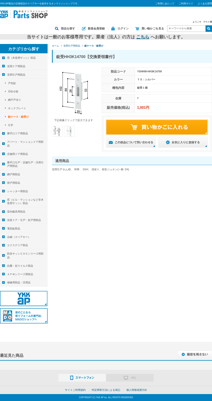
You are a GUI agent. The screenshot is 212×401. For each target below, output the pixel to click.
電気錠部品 (13, 228)
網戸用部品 (13, 174)
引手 (10, 125)
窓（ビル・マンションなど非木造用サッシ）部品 (25, 201)
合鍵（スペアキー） (19, 237)
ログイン (123, 28)
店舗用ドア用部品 (17, 154)
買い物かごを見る (152, 28)
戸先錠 (12, 83)
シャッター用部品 (17, 191)
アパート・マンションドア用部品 (25, 143)
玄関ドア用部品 (16, 66)
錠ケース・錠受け (18, 116)
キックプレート (17, 108)
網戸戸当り (14, 99)
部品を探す (68, 28)
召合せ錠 (13, 91)
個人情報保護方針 (136, 389)
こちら (142, 36)
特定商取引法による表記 (106, 389)
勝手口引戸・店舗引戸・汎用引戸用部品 (25, 164)
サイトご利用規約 (75, 389)
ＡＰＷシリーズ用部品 (20, 274)
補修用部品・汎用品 (19, 282)
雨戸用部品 (13, 182)
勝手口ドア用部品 (17, 133)
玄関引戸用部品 (16, 74)
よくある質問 (205, 3)
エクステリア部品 (17, 245)
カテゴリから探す (23, 49)
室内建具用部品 (16, 211)
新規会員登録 (96, 28)
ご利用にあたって (164, 3)
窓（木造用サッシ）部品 (21, 57)
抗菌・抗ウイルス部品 (20, 265)
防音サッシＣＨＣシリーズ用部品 (25, 255)
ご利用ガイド (186, 3)
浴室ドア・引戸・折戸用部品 (24, 220)
